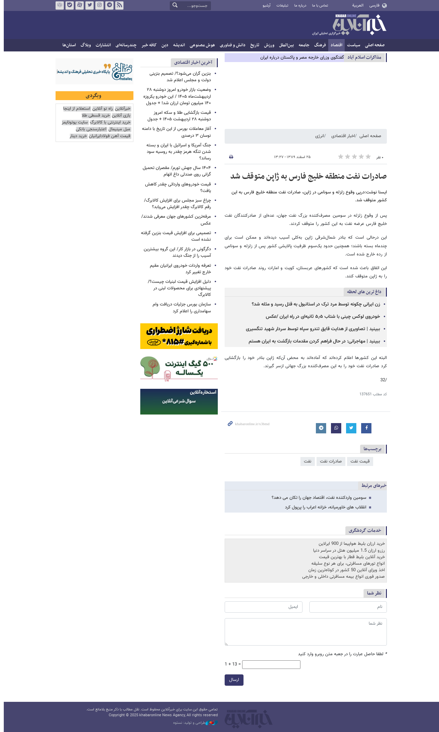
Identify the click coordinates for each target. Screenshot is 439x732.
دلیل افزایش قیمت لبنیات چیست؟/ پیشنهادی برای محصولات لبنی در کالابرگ (177, 288)
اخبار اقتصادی (341, 136)
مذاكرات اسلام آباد (363, 57)
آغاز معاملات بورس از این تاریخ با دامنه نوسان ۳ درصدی (174, 132)
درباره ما (299, 6)
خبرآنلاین (347, 25)
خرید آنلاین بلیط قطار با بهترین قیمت (350, 557)
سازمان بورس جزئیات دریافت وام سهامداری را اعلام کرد (180, 307)
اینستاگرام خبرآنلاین (97, 5)
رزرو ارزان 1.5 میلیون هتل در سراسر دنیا (347, 550)
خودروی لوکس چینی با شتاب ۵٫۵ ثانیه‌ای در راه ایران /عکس (321, 317)
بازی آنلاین (119, 115)
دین (163, 45)
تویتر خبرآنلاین (87, 5)
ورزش (267, 45)
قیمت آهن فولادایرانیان (108, 136)
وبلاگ (84, 45)
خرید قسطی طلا (94, 115)
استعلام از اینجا (74, 109)
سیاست (351, 45)
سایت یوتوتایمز (73, 122)
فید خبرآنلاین (117, 5)
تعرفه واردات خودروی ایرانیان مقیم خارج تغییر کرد (178, 269)
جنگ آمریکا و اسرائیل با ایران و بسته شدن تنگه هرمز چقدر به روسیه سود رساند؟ (177, 152)
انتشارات (101, 45)
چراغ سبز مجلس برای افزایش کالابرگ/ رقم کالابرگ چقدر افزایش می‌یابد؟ (175, 204)
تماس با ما (318, 6)
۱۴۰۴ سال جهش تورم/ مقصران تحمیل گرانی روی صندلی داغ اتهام (175, 171)
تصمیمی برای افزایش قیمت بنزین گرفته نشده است (174, 236)
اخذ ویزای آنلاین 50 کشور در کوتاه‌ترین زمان (345, 570)
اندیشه (177, 45)
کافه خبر (147, 45)
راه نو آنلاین (101, 109)
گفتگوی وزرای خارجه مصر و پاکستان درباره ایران (300, 57)
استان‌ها (67, 45)
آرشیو (265, 6)
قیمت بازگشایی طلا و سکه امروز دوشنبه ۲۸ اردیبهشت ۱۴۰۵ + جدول (177, 116)
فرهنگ (318, 45)
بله (67, 5)
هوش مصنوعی (200, 45)
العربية (356, 5)
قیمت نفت (358, 461)
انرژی (317, 136)
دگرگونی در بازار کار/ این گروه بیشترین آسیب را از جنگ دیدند (175, 252)
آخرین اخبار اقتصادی (192, 63)
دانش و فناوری (231, 45)
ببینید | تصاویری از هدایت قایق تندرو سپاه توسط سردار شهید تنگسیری (311, 329)
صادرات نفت (329, 461)
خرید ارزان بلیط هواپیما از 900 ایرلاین (350, 543)
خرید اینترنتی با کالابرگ (108, 122)
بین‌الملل (284, 45)
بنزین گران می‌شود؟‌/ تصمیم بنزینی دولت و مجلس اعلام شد (178, 77)
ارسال (232, 680)
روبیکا (58, 5)
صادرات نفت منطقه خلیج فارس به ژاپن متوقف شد (306, 176)
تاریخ (253, 45)
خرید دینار (76, 136)
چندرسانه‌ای (124, 45)
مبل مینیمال (118, 129)
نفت (306, 461)
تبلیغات (280, 6)
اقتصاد (335, 45)
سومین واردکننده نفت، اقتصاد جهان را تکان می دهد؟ (317, 497)
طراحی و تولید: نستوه (193, 723)
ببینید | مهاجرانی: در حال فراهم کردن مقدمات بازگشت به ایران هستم (312, 341)
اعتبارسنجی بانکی (89, 129)
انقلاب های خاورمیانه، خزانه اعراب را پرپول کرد (324, 507)
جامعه (302, 45)
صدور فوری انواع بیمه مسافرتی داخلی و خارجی (341, 576)
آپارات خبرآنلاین (77, 5)
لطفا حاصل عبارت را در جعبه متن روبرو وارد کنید (340, 654)
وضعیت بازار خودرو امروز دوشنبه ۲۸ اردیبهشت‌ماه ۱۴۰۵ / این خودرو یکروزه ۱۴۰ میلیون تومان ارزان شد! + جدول (175, 96)
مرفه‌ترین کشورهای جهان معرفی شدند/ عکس (174, 220)
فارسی (372, 5)
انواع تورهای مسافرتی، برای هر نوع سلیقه (346, 563)
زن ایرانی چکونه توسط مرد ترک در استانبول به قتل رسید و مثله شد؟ (314, 304)
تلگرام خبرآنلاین (107, 5)
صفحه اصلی (373, 45)
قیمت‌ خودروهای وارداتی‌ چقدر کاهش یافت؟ (176, 187)
